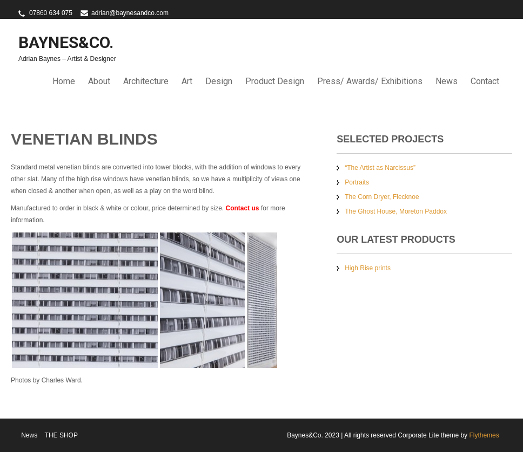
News (446, 81)
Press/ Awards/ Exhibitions (370, 81)
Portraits (357, 182)
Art (187, 81)
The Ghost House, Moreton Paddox (396, 211)
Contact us (242, 208)
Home (63, 81)
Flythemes (483, 435)
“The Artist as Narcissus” (380, 168)
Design (218, 81)
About (99, 81)
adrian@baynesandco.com (130, 13)
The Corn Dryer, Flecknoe (382, 197)
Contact (485, 81)
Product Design (274, 81)
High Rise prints (368, 268)
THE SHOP (61, 435)
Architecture (146, 81)
